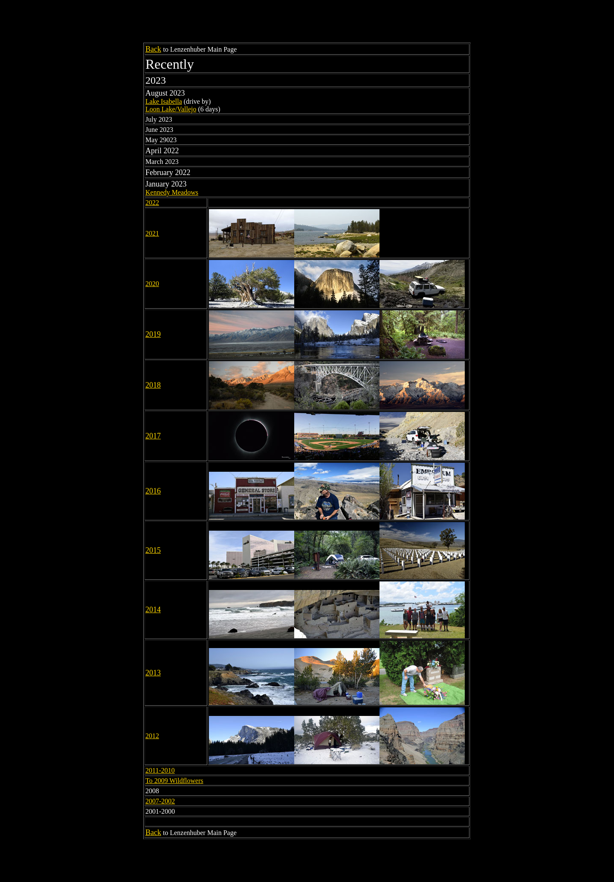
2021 (152, 233)
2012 (152, 735)
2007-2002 (160, 801)
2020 (152, 283)
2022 (152, 202)
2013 (153, 673)
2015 (153, 550)
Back (153, 49)
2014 (153, 609)
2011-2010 (160, 770)
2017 (153, 436)
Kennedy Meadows (171, 192)
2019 (153, 334)
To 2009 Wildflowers (174, 780)
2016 (153, 491)
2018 (153, 385)
